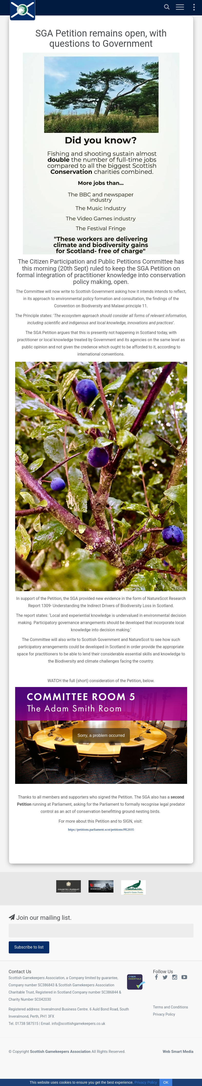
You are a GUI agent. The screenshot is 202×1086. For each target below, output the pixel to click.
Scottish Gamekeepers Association (60, 1051)
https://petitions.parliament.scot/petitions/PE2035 (101, 829)
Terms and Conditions (170, 1007)
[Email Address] (101, 931)
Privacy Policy (164, 1014)
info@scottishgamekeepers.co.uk (78, 1024)
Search (166, 7)
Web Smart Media (178, 1051)
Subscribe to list (29, 947)
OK (165, 1082)
